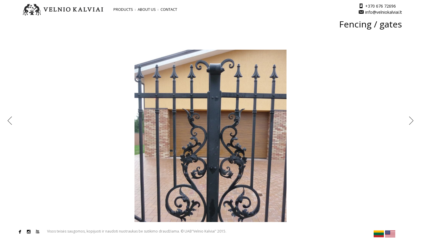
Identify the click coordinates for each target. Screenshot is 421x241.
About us (147, 9)
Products (123, 9)
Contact (169, 9)
